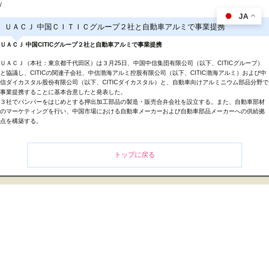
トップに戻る (134, 154)
